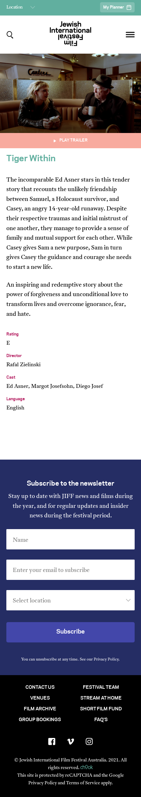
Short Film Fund (101, 709)
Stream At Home (101, 698)
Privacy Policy (106, 659)
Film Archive (40, 709)
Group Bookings (40, 720)
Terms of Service (83, 783)
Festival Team (101, 687)
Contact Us (40, 687)
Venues (40, 698)
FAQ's (101, 720)
